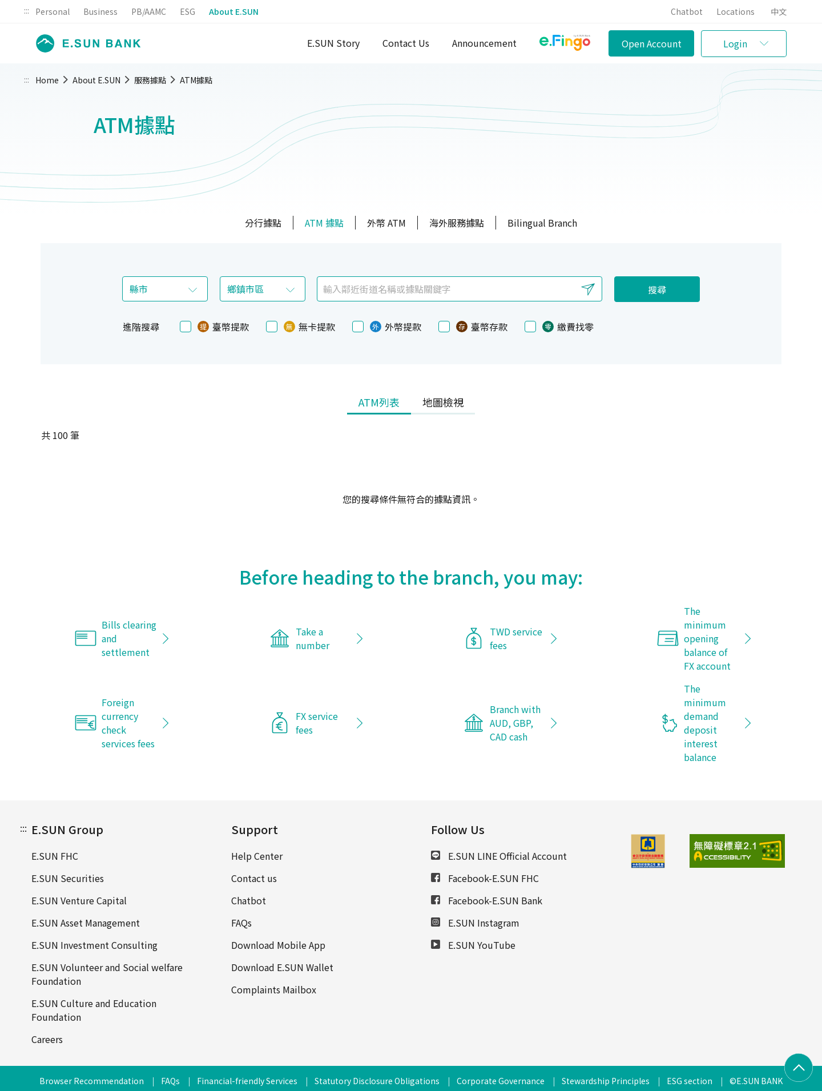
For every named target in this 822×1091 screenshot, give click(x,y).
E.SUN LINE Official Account (499, 856)
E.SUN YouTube (473, 945)
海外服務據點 (456, 223)
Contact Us (405, 43)
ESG (187, 11)
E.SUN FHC (54, 856)
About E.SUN (234, 11)
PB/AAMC (148, 11)
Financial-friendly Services (247, 1080)
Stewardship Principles (606, 1080)
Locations (735, 11)
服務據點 (150, 80)
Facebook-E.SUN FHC (485, 878)
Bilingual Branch (542, 223)
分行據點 (263, 223)
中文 (779, 11)
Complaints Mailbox (273, 989)
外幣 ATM (386, 223)
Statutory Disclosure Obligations (377, 1080)
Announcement (484, 43)
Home (47, 80)
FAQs (241, 922)
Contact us (254, 878)
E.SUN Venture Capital (79, 900)
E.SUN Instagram (475, 922)
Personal (52, 11)
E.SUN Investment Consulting (94, 945)
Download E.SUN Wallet (282, 967)
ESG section (689, 1080)
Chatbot (687, 11)
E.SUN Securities (67, 878)
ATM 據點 (324, 223)
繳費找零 (559, 326)
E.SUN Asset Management (85, 922)
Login (735, 43)
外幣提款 (386, 326)
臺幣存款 (472, 326)
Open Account (652, 43)
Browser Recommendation (91, 1080)
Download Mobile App (278, 945)
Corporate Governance (501, 1080)
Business (100, 11)
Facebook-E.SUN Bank (486, 900)
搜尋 (657, 289)
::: (26, 10)
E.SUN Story (333, 43)
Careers (47, 1039)
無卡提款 (300, 326)
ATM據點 (196, 80)
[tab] (379, 403)
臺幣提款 (214, 326)
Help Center (257, 856)
